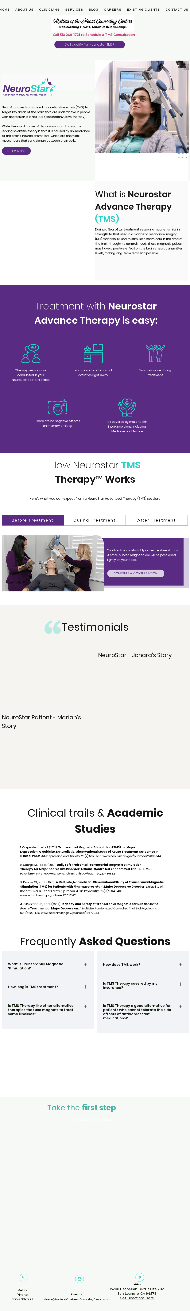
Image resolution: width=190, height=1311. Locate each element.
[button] (24, 10)
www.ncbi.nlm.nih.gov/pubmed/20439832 (86, 873)
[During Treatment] (95, 520)
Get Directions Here (137, 1298)
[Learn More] (16, 151)
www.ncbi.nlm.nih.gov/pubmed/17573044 (70, 913)
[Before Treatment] (33, 520)
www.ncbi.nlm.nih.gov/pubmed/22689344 (132, 856)
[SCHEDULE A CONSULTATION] (135, 573)
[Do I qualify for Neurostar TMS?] (89, 44)
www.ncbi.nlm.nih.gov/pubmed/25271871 (48, 895)
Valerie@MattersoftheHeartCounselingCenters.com (77, 1299)
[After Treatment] (157, 520)
